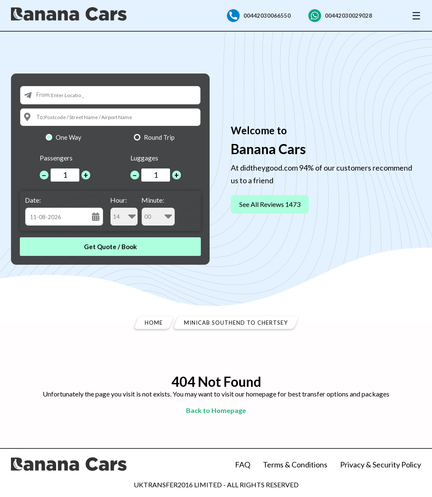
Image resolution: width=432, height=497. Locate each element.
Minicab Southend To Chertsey (236, 322)
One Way (68, 137)
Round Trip (159, 137)
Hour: (124, 211)
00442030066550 (267, 15)
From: (43, 94)
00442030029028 (348, 15)
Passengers (56, 158)
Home (154, 322)
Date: (33, 200)
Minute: (158, 211)
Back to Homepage (216, 410)
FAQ (242, 464)
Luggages (144, 158)
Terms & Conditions (295, 464)
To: (40, 117)
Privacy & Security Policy (380, 464)
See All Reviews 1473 (269, 204)
